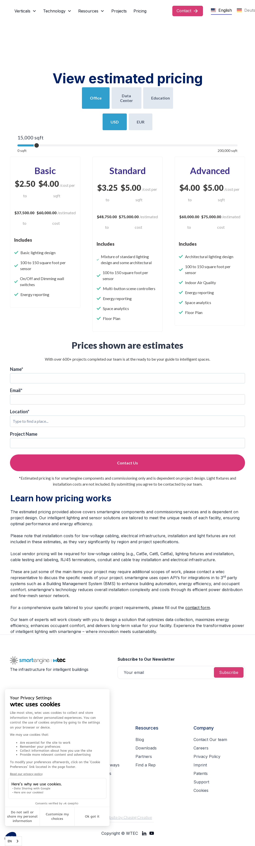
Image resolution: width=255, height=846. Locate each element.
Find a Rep (145, 765)
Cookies (200, 790)
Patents (200, 773)
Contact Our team (210, 739)
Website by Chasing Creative (127, 817)
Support (201, 782)
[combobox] (13, 841)
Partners (143, 756)
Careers (200, 748)
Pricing (139, 10)
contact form (197, 607)
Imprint (200, 765)
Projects (119, 10)
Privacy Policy (206, 756)
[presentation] (155, 691)
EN (10, 841)
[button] (25, 11)
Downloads (146, 748)
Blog (139, 739)
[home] (11, 11)
